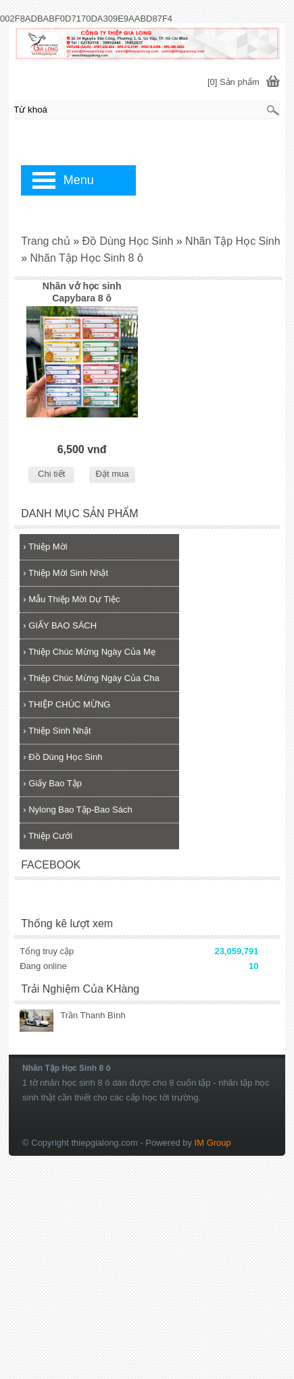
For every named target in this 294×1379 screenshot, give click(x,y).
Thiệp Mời (45, 546)
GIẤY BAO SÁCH (60, 625)
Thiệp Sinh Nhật (57, 731)
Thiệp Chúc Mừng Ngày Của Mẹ (89, 652)
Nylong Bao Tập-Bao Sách (77, 809)
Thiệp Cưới (47, 836)
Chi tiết (51, 474)
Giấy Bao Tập (52, 783)
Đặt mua (112, 474)
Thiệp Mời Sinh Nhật (65, 573)
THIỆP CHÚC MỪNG (66, 704)
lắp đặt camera (271, 1051)
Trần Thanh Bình (93, 1015)
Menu (79, 180)
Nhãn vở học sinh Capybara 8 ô (82, 292)
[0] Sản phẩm (233, 82)
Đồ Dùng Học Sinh (62, 757)
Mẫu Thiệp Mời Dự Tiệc (71, 599)
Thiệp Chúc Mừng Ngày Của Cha (91, 678)
